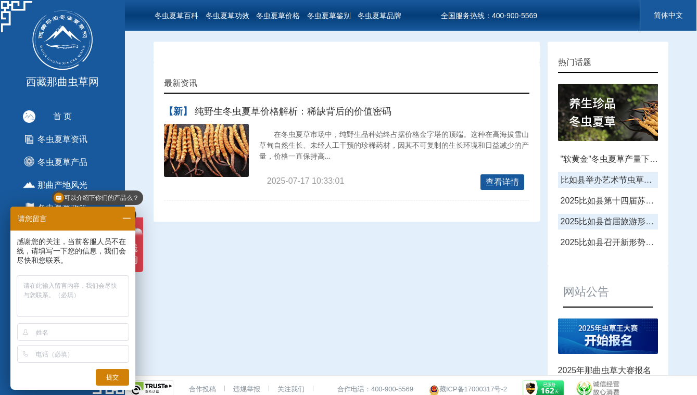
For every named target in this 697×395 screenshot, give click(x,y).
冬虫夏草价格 (278, 15)
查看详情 (502, 181)
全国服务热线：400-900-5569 (489, 15)
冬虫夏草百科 (176, 15)
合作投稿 (202, 389)
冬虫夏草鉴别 (329, 15)
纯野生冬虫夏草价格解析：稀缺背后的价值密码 (293, 111)
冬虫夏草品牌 (379, 15)
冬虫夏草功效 (227, 15)
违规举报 (246, 389)
